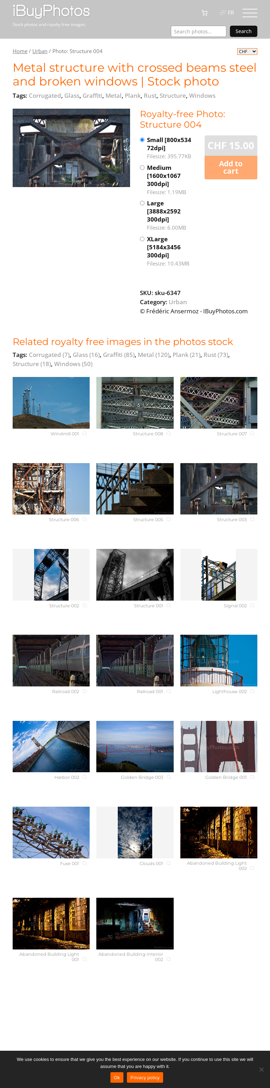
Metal (153, 355)
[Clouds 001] (134, 832)
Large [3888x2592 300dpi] (172, 215)
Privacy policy (145, 1077)
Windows (73, 364)
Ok (117, 1077)
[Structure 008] (134, 403)
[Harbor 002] (51, 747)
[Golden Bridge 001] (218, 747)
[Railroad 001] (134, 660)
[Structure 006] (51, 489)
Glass (86, 355)
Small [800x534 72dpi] (172, 148)
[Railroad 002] (51, 660)
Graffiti (119, 355)
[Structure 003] (218, 489)
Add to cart (231, 167)
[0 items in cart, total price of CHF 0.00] (204, 13)
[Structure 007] (218, 403)
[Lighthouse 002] (218, 660)
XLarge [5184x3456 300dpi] (172, 251)
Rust (216, 355)
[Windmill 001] (51, 403)
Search (244, 31)
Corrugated (49, 355)
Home (20, 51)
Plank (186, 355)
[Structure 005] (134, 489)
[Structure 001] (134, 575)
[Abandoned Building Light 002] (218, 832)
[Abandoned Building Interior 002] (134, 923)
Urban (39, 51)
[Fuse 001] (51, 832)
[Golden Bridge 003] (134, 747)
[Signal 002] (218, 575)
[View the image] (71, 148)
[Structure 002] (51, 575)
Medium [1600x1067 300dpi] (172, 180)
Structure (32, 364)
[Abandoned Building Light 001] (51, 923)
